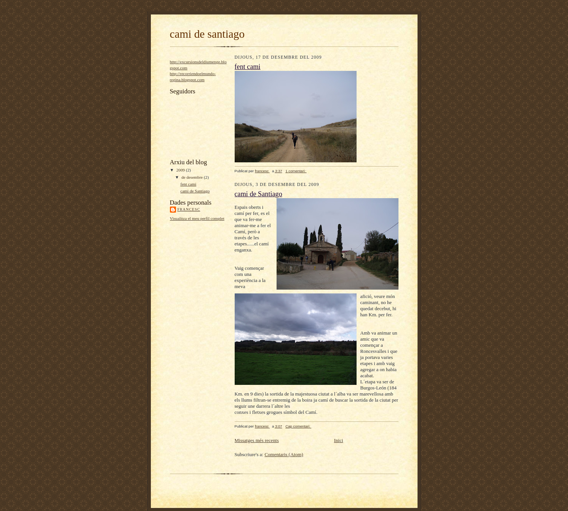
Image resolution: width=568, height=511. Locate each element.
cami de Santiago (195, 191)
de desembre (192, 177)
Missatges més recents (257, 440)
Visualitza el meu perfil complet (197, 218)
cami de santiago (207, 34)
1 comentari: (296, 171)
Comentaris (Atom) (283, 454)
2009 (181, 170)
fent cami (188, 184)
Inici (338, 440)
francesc (189, 209)
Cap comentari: (298, 426)
